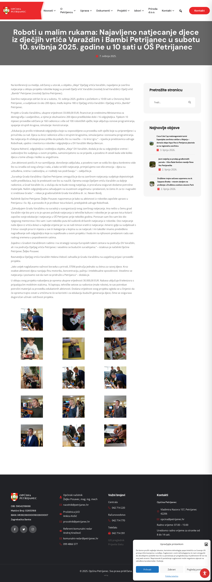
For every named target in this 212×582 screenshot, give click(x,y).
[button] (206, 544)
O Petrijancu (66, 10)
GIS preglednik (116, 540)
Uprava (84, 10)
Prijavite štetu (116, 544)
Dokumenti (103, 10)
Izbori (137, 10)
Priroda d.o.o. (152, 10)
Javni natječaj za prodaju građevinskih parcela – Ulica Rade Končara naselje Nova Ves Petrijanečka (175, 162)
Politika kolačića (171, 576)
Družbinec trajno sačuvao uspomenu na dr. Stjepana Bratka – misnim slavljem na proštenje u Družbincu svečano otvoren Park (175, 181)
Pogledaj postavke (196, 569)
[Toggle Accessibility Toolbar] (205, 573)
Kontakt (167, 10)
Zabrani (172, 569)
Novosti (48, 10)
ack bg (106, 575)
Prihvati (147, 569)
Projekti (122, 10)
